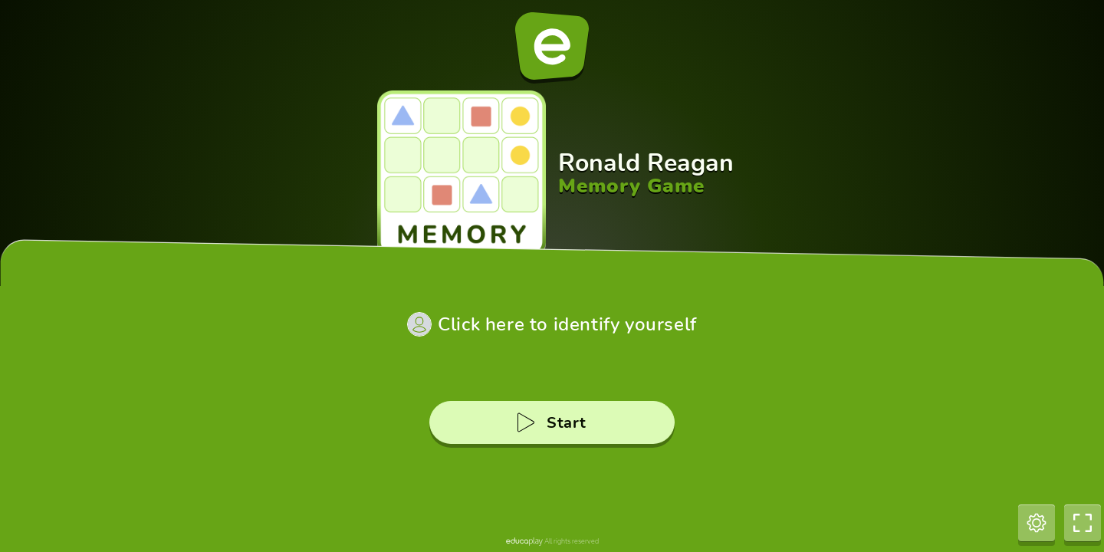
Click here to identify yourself (567, 324)
